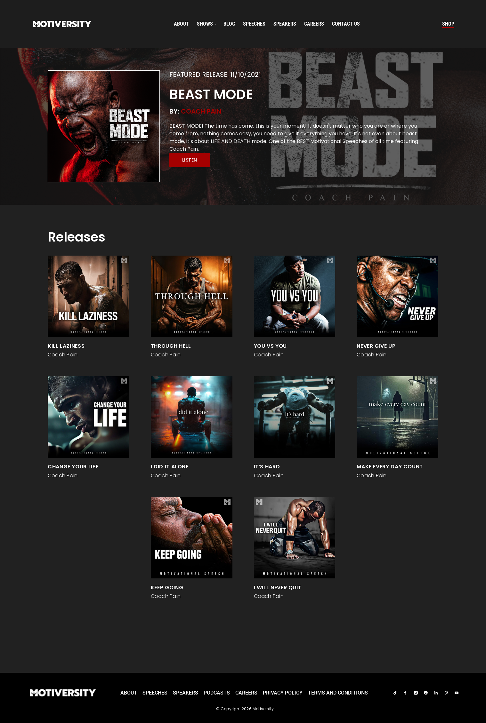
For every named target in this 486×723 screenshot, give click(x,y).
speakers (284, 24)
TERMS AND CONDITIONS (338, 693)
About (181, 24)
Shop (448, 24)
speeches (254, 24)
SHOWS (205, 24)
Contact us (346, 24)
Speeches (154, 693)
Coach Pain (201, 111)
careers (314, 24)
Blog (229, 24)
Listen (189, 160)
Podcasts (217, 693)
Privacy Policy (283, 693)
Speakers (185, 693)
